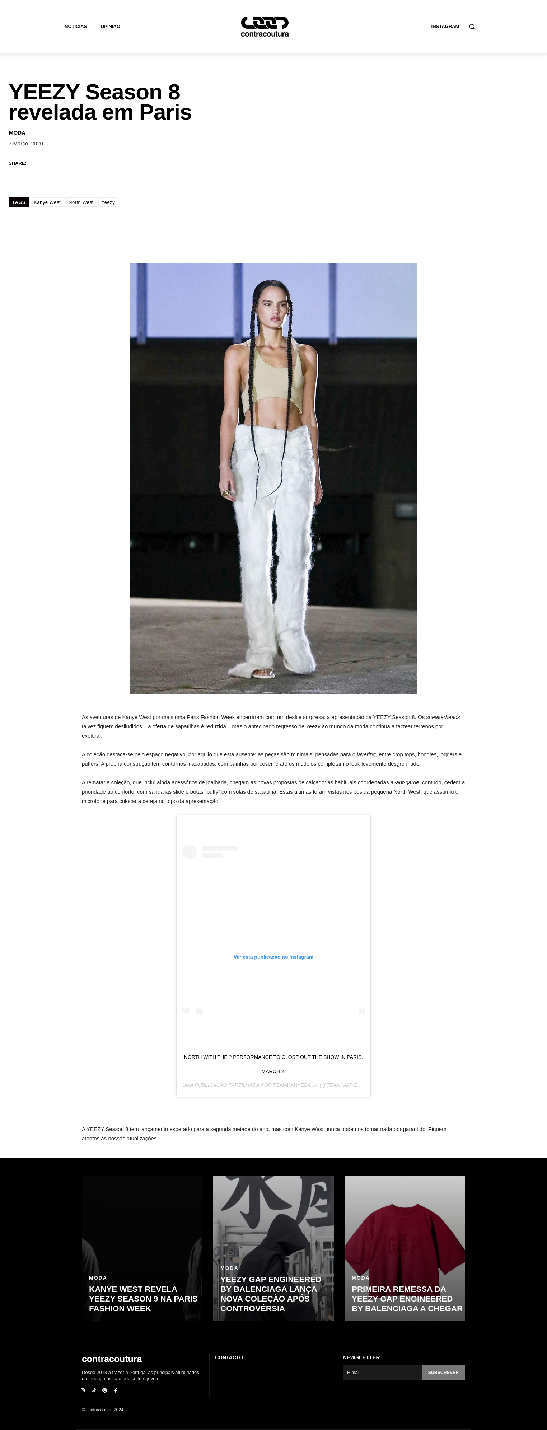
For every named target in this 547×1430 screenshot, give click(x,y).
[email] (381, 1372)
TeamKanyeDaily (295, 1085)
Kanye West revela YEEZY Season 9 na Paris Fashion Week (142, 1299)
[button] (472, 26)
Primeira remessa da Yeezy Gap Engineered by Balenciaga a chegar (408, 1299)
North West (81, 202)
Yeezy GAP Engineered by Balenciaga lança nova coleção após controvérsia (276, 1294)
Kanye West (47, 202)
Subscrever (442, 1372)
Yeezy (108, 202)
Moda (17, 132)
